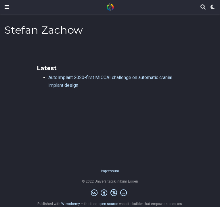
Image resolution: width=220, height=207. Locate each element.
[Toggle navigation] (7, 7)
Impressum (110, 171)
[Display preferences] (212, 7)
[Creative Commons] (110, 193)
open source (108, 204)
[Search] (203, 7)
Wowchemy (70, 204)
